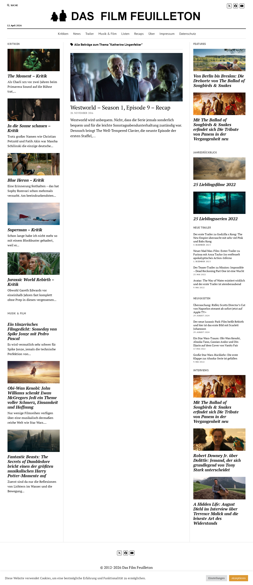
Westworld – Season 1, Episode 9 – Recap (120, 107)
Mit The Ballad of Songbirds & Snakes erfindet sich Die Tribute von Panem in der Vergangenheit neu (216, 129)
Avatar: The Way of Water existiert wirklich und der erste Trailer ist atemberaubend (219, 282)
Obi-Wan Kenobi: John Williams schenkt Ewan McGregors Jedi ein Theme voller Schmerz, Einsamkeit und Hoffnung (33, 397)
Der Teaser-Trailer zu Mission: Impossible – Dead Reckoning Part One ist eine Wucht (218, 269)
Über (151, 34)
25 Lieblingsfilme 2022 (214, 184)
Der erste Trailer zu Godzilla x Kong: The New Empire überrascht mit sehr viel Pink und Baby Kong (218, 237)
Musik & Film (107, 34)
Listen (125, 34)
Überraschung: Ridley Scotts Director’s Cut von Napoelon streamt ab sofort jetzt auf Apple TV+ (219, 308)
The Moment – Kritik (27, 76)
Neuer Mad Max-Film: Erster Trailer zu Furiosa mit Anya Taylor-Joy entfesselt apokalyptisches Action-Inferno (216, 254)
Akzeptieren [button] (238, 578)
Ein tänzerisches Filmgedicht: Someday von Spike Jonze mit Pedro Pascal (32, 331)
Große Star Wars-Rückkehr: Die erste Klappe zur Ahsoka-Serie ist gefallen (215, 356)
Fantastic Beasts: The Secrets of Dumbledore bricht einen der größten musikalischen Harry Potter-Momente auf (30, 466)
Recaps (139, 34)
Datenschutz (187, 34)
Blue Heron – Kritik (26, 180)
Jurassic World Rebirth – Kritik (31, 282)
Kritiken (63, 34)
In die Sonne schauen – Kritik (29, 128)
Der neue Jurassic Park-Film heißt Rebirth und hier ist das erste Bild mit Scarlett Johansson (218, 325)
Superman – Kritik (25, 229)
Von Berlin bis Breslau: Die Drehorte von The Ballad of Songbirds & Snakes (219, 81)
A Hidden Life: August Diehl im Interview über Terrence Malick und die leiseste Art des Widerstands (215, 513)
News (77, 34)
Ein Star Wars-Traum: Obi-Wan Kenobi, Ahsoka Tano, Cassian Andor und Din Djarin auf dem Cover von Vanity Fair (216, 341)
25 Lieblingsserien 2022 (215, 218)
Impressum (167, 34)
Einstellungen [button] (216, 578)
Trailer (89, 34)
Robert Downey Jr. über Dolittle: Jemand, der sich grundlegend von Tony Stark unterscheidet (217, 462)
